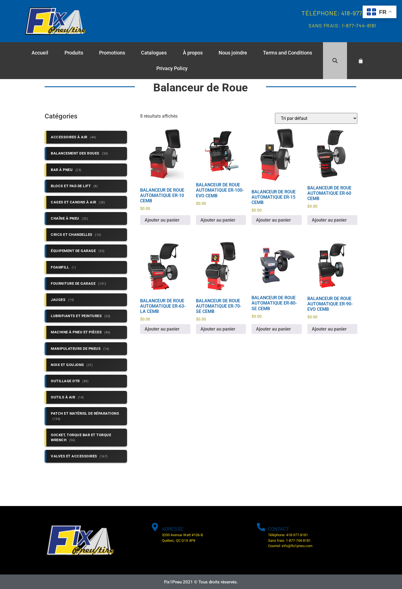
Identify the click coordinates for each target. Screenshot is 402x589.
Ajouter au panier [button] (162, 220)
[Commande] (316, 118)
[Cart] (360, 60)
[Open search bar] (335, 60)
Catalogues (154, 53)
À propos (193, 53)
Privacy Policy (172, 68)
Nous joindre (233, 53)
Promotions (112, 53)
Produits (73, 53)
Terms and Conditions (287, 53)
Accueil (40, 53)
